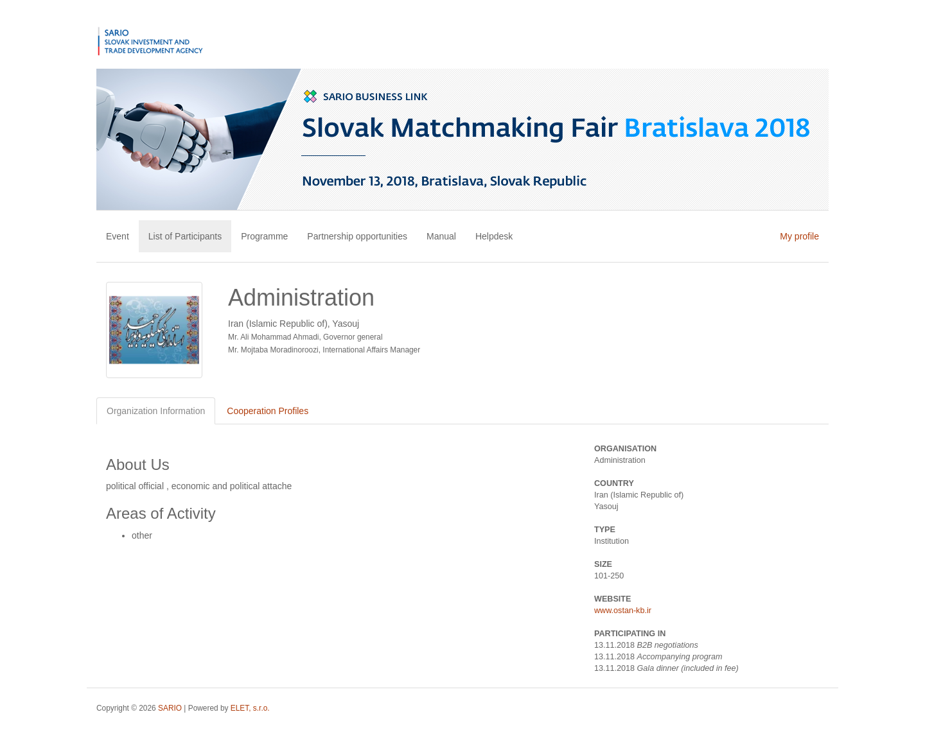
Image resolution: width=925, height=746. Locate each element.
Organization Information (156, 411)
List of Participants (185, 236)
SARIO (170, 708)
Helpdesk (494, 236)
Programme (264, 236)
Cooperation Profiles (267, 411)
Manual (441, 236)
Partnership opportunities (357, 236)
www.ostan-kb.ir (622, 610)
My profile (799, 236)
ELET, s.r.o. (250, 708)
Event (117, 236)
